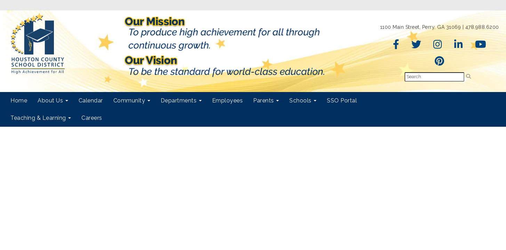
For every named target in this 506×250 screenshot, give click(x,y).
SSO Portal (342, 100)
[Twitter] (416, 46)
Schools (302, 100)
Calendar (91, 100)
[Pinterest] (439, 63)
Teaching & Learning (40, 118)
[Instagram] (438, 46)
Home (18, 100)
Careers (91, 118)
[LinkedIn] (458, 46)
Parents (266, 100)
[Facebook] (396, 46)
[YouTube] (481, 46)
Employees (227, 100)
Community (131, 100)
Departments (181, 100)
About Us (53, 100)
